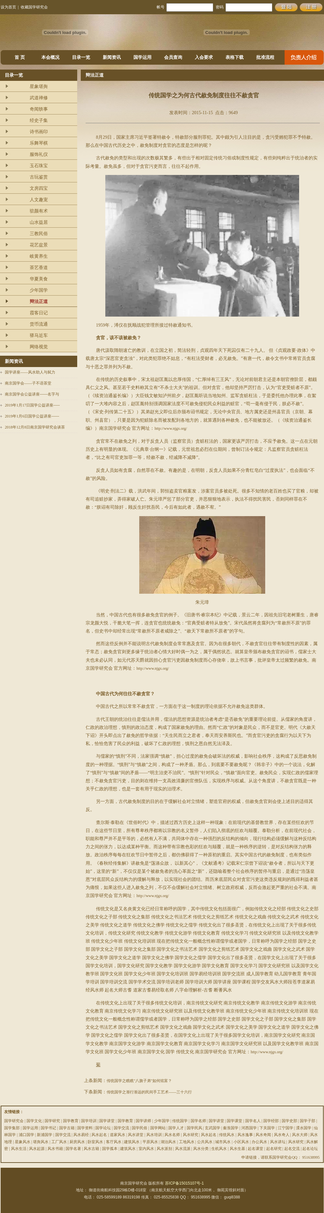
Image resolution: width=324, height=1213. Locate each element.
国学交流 (121, 1128)
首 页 (20, 57)
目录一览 (81, 57)
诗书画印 (39, 131)
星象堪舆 (39, 86)
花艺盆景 (39, 245)
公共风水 (205, 1142)
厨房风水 (77, 1142)
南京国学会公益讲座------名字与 (32, 394)
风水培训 (154, 1134)
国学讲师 (143, 1121)
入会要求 (204, 57)
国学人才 (176, 1128)
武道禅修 (39, 97)
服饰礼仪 (39, 154)
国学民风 (194, 1128)
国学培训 (89, 1121)
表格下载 (234, 57)
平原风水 (150, 1142)
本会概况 (50, 57)
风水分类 (201, 1148)
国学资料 (85, 1128)
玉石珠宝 (39, 165)
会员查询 (173, 57)
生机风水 (219, 1148)
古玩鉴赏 (39, 177)
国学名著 (73, 1148)
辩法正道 (39, 301)
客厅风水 (113, 1142)
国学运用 (142, 57)
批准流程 (265, 57)
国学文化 (34, 1121)
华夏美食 (39, 278)
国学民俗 (139, 1128)
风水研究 (190, 1134)
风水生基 (237, 1148)
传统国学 (180, 1121)
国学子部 (307, 1121)
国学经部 (271, 1121)
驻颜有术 (39, 211)
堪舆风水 (40, 1142)
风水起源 (37, 1148)
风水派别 (164, 1148)
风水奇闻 (263, 1134)
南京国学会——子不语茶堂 (28, 383)
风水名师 (172, 1134)
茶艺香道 (39, 267)
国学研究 (52, 1121)
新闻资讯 (112, 57)
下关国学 (267, 1128)
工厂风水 (59, 1142)
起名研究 (274, 1148)
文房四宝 (39, 188)
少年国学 (39, 290)
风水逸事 (245, 1134)
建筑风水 (132, 1142)
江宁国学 (285, 1128)
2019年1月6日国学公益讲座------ (32, 416)
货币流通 (39, 324)
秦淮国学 (230, 1128)
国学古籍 (67, 1128)
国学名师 (198, 1121)
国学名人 (253, 1121)
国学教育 (70, 1121)
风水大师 (300, 1134)
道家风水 (117, 1134)
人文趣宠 (39, 199)
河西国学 (249, 1128)
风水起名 (99, 1134)
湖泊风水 (168, 1142)
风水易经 (81, 1134)
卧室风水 (95, 1142)
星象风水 (22, 1142)
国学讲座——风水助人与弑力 (30, 372)
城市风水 (223, 1142)
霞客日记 (39, 312)
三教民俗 (39, 233)
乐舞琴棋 (39, 143)
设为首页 (8, 7)
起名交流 (292, 1148)
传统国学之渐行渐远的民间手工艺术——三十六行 (149, 1092)
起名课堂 (255, 1148)
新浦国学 (44, 1134)
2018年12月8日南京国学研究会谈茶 (35, 427)
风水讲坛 (278, 1142)
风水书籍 (55, 1148)
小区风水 (241, 1142)
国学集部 (12, 1128)
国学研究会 (14, 1121)
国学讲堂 (107, 1121)
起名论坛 (310, 1148)
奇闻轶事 (39, 109)
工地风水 (186, 1142)
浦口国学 (26, 1134)
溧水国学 (303, 1128)
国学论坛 (103, 1128)
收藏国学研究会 (34, 7)
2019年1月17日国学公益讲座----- (32, 405)
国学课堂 (234, 1121)
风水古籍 (91, 1148)
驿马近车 (39, 335)
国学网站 (158, 1128)
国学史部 (289, 1121)
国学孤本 (110, 1148)
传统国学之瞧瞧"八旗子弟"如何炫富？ (139, 1080)
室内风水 (146, 1148)
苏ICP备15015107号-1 (184, 1183)
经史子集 (39, 120)
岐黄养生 (39, 256)
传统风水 (227, 1134)
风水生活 (18, 1148)
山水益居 (39, 222)
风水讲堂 (135, 1134)
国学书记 (48, 1128)
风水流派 (183, 1148)
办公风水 (259, 1142)
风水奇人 (281, 1134)
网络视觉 (39, 346)
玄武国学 (212, 1128)
